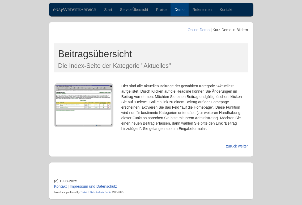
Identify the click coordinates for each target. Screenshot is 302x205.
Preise (161, 9)
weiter (243, 146)
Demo (179, 9)
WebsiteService (74, 9)
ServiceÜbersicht (134, 9)
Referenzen (202, 9)
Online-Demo (199, 30)
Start (108, 9)
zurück (231, 146)
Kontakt (226, 9)
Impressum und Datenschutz (93, 186)
